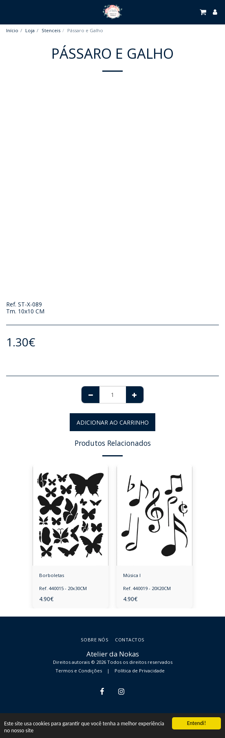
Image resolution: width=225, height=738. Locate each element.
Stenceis (51, 30)
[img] (70, 515)
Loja (30, 30)
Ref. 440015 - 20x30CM (63, 588)
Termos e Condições (78, 671)
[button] (9, 11)
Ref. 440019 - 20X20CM (147, 588)
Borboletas (51, 575)
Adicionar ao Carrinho (113, 422)
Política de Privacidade (140, 671)
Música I (132, 575)
